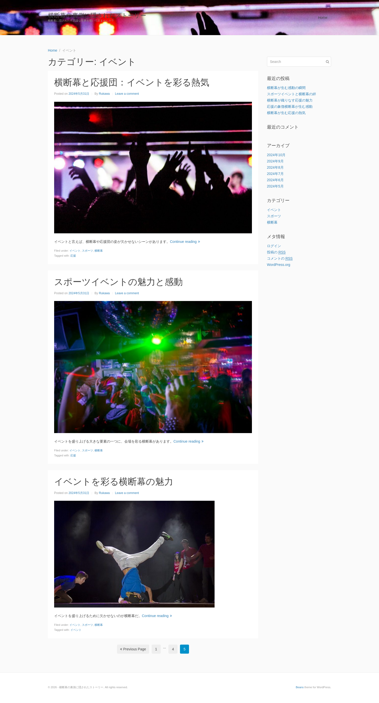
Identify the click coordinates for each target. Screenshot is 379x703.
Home (322, 18)
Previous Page (133, 649)
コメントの (280, 258)
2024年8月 (275, 167)
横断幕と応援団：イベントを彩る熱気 (131, 82)
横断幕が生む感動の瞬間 (286, 88)
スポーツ (87, 250)
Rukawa (104, 93)
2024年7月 (275, 174)
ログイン (274, 246)
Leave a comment (127, 93)
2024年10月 (276, 155)
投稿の (276, 252)
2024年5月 (275, 186)
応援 (73, 255)
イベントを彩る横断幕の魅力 (113, 481)
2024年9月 (275, 161)
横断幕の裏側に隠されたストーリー (97, 15)
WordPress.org (278, 265)
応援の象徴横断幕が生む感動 (290, 107)
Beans (300, 687)
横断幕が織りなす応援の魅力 (290, 100)
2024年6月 (275, 180)
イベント (74, 250)
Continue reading (185, 242)
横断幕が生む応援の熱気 (286, 113)
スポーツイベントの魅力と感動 (118, 282)
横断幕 (98, 250)
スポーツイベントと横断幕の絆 (291, 94)
